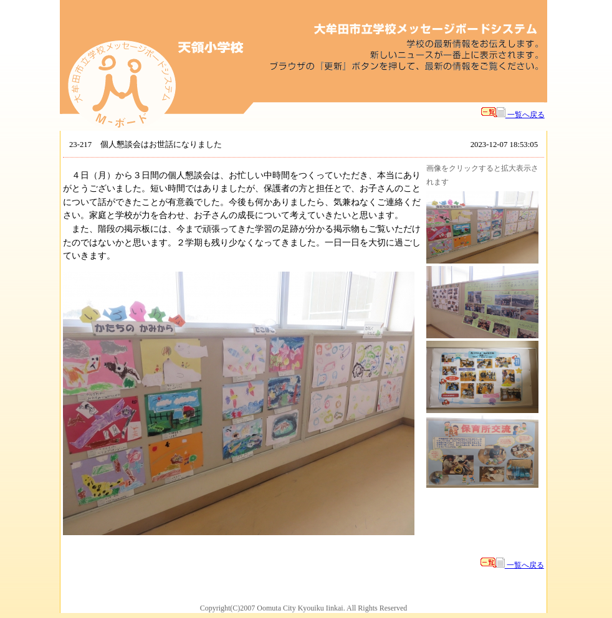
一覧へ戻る (513, 114)
